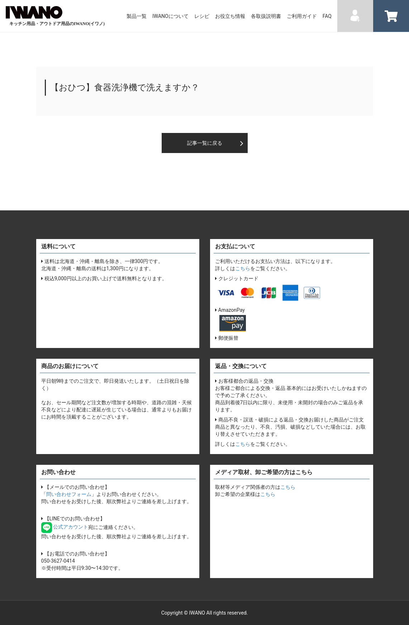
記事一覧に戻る (204, 143)
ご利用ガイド (302, 16)
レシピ (201, 16)
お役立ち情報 (230, 16)
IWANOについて (170, 16)
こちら (242, 268)
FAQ (327, 16)
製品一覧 (137, 16)
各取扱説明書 (266, 16)
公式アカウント (64, 527)
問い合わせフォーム (68, 494)
